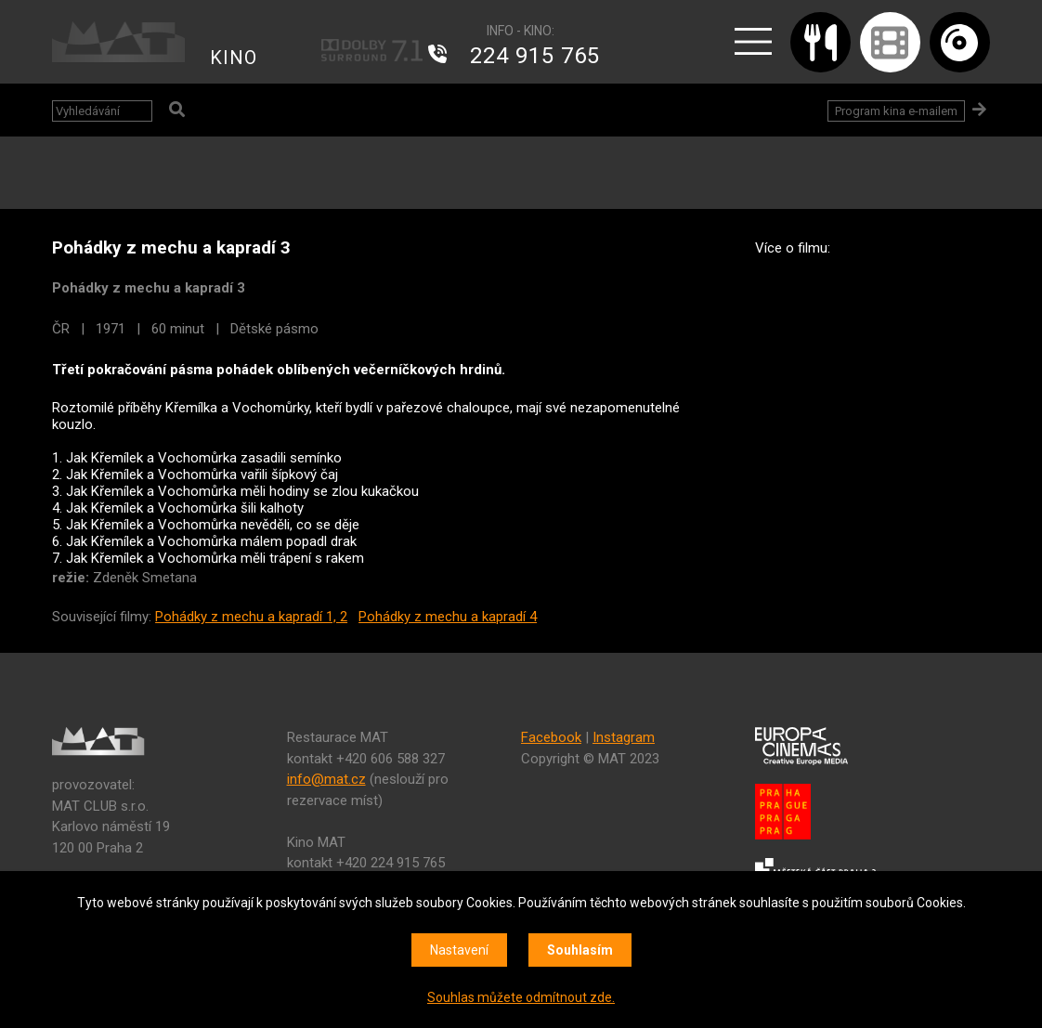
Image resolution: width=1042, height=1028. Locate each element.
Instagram (624, 737)
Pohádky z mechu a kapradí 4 (447, 616)
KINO (233, 57)
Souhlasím (580, 950)
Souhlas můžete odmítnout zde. (521, 997)
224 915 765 (535, 56)
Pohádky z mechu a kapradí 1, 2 (251, 616)
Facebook (551, 737)
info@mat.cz (326, 779)
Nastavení (459, 950)
